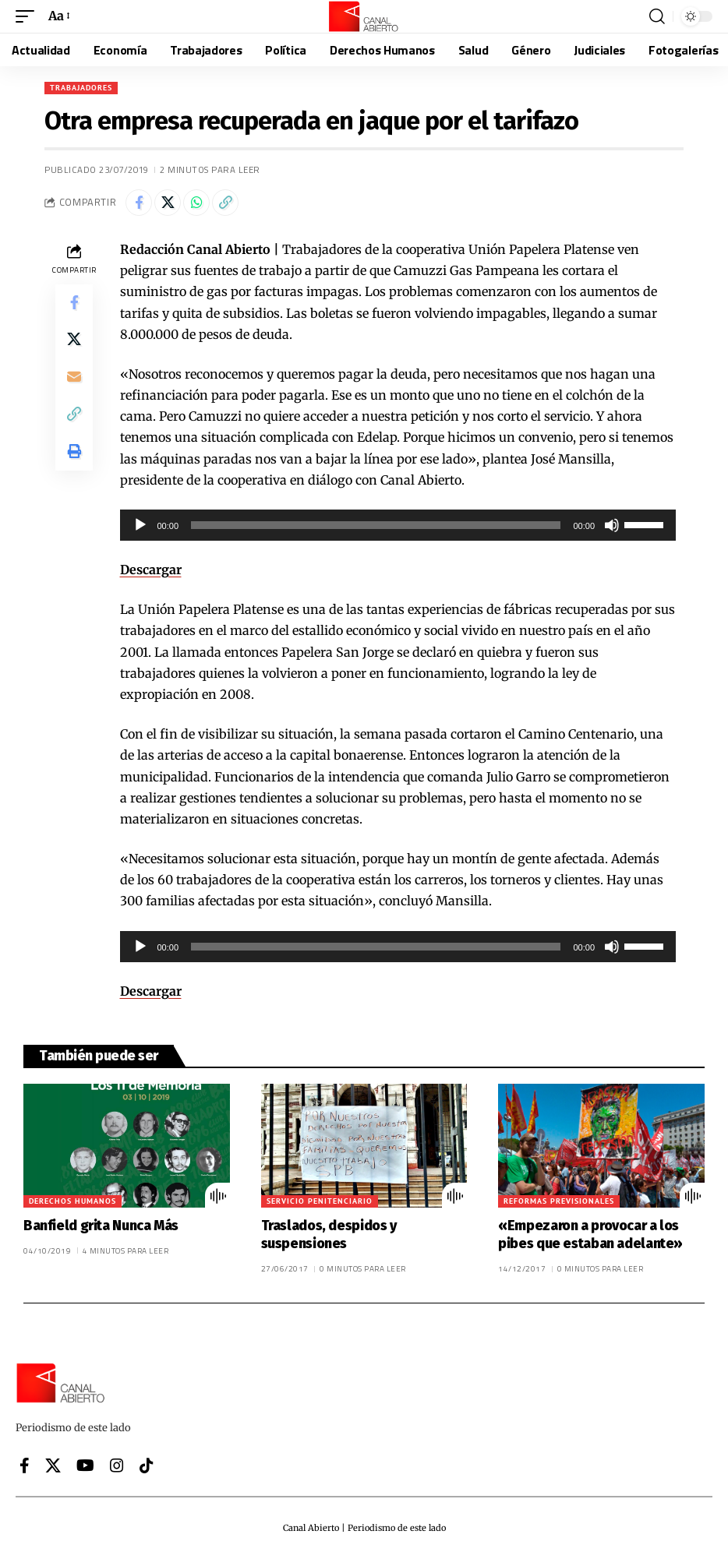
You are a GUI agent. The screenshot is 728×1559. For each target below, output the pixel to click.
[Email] (74, 378)
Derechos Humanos (72, 1201)
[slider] (375, 525)
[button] (29, 15)
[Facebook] (25, 1465)
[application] (398, 525)
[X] (53, 1465)
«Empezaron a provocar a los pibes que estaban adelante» (590, 1234)
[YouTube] (85, 1465)
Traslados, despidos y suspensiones (329, 1234)
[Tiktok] (146, 1465)
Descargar (151, 569)
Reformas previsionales (559, 1201)
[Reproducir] (140, 525)
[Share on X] (167, 202)
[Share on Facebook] (138, 202)
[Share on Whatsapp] (196, 202)
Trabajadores (81, 88)
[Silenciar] (612, 525)
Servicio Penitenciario (320, 1201)
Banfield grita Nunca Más (100, 1225)
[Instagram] (117, 1465)
